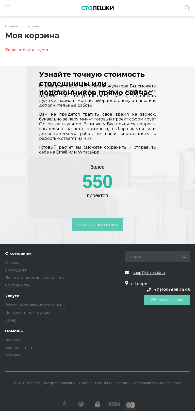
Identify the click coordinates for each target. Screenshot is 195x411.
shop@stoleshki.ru (149, 272)
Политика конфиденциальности (34, 278)
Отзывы (12, 262)
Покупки (13, 340)
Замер (11, 320)
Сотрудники (16, 270)
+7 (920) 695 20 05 (172, 289)
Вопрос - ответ (18, 347)
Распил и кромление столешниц (35, 305)
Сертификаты (17, 285)
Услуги (12, 296)
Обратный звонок (167, 300)
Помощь (14, 331)
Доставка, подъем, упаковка (31, 312)
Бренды (12, 355)
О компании (18, 253)
